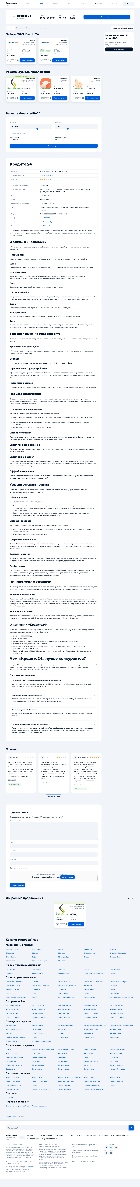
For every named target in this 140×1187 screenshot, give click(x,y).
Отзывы (51, 28)
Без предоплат (63, 1070)
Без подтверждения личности (95, 1034)
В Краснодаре (11, 961)
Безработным (89, 998)
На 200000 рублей (13, 1014)
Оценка (13, 876)
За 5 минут (10, 1042)
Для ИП (34, 1005)
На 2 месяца (36, 978)
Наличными (62, 1066)
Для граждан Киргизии (40, 994)
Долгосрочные (63, 981)
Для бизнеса (114, 1002)
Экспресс (61, 1042)
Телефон (13, 867)
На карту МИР (115, 1086)
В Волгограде (37, 958)
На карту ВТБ (37, 1086)
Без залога (36, 1070)
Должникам (36, 998)
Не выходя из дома (39, 1066)
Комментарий (15, 829)
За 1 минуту (62, 1038)
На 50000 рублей (38, 1026)
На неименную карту (117, 1058)
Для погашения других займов (17, 1114)
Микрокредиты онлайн (14, 1038)
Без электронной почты (66, 1058)
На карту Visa (89, 1086)
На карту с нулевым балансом (43, 1058)
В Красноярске (89, 961)
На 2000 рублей (12, 1022)
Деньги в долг (89, 1046)
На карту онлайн (64, 1093)
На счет (34, 1093)
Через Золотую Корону (66, 1090)
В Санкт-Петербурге (39, 969)
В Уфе (34, 965)
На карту (113, 1093)
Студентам (62, 998)
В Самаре (61, 961)
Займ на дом (88, 1042)
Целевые (87, 1066)
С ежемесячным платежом (15, 1046)
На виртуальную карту (14, 1066)
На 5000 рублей (116, 1018)
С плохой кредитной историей (121, 1005)
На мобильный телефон (92, 1093)
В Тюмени (61, 958)
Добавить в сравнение (11, 60)
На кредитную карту (13, 1093)
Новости (32, 28)
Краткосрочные (37, 981)
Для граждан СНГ (64, 990)
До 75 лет (113, 994)
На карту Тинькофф (13, 1086)
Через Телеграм (90, 1058)
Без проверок (89, 1077)
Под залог (9, 1106)
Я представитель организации (122, 28)
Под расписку (115, 1066)
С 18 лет (87, 1002)
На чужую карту (116, 1062)
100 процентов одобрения (42, 1049)
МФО (15, 1125)
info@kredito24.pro (47, 223)
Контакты (42, 28)
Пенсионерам (63, 1002)
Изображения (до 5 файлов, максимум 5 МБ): (54, 882)
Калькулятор (36, 1038)
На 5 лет (87, 978)
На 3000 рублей (64, 1018)
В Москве (61, 969)
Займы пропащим (12, 998)
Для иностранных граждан (16, 1005)
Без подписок (11, 1034)
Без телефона (89, 1062)
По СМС (9, 1058)
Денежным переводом (92, 1090)
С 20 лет (9, 1002)
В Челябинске (11, 965)
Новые (34, 1046)
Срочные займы (38, 1042)
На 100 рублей (63, 1022)
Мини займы (114, 1046)
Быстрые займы (115, 1038)
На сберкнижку (11, 1062)
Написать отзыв (119, 50)
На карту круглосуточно (41, 1097)
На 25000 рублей (12, 1018)
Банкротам (88, 994)
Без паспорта (37, 1077)
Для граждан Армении (14, 990)
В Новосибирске (116, 965)
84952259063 (45, 219)
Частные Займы (115, 1042)
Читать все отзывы (53, 804)
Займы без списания (91, 1070)
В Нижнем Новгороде (118, 961)
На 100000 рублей (117, 1026)
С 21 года (35, 990)
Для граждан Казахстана (15, 994)
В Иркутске (88, 958)
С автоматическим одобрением (121, 1034)
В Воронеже (10, 969)
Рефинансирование (39, 1114)
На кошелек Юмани (13, 1097)
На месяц (9, 981)
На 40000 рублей (64, 1014)
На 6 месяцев (115, 978)
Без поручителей (64, 1073)
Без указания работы (66, 1034)
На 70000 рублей (38, 1014)
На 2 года (61, 978)
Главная (8, 1125)
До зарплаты (10, 1077)
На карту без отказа (117, 1077)
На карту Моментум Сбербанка (69, 1086)
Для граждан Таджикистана (94, 990)
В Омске (35, 961)
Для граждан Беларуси (118, 990)
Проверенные (63, 1046)
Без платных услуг (116, 1073)
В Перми (113, 958)
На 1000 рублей (64, 1026)
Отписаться (22, 28)
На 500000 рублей (117, 1022)
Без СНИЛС (114, 1070)
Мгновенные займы (91, 1038)
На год (112, 981)
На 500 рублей (37, 1022)
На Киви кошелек (64, 1097)
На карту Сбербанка (39, 1090)
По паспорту (36, 1062)
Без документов (38, 1073)
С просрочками (89, 1005)
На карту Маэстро (116, 1090)
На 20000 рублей (116, 1014)
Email (12, 858)
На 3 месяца (10, 978)
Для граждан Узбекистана (67, 994)
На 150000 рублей (91, 1022)
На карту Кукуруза (13, 1090)
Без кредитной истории (67, 1005)
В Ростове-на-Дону (13, 958)
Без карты (87, 1073)
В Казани (87, 965)
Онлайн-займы (11, 1049)
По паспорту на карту (14, 1073)
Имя (12, 850)
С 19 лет (113, 998)
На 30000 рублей (90, 1026)
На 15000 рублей (38, 1018)
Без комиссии (11, 1070)
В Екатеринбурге (64, 965)
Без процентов (63, 1077)
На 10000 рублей (12, 1026)
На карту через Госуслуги (93, 1097)
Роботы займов (37, 1034)
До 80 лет (35, 1002)
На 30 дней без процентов (94, 981)
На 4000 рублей (90, 1018)
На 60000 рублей (90, 1014)
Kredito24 (11, 28)
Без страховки (63, 1062)
